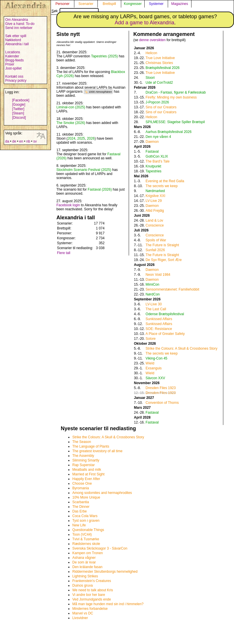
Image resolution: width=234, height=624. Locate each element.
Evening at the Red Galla (164, 181)
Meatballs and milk (86, 470)
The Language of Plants (90, 446)
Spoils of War (155, 240)
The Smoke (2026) (70, 123)
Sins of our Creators (160, 107)
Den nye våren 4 (158, 137)
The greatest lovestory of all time (97, 451)
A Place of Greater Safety (165, 334)
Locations (12, 52)
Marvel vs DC (82, 613)
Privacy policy (15, 81)
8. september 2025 (70, 166)
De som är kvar (84, 562)
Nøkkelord (13, 40)
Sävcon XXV (155, 378)
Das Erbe (79, 511)
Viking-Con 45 (156, 358)
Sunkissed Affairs (158, 319)
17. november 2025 (71, 83)
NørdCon (152, 294)
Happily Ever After (86, 479)
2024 (71, 138)
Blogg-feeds (14, 60)
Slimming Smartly (85, 460)
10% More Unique (86, 497)
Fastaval (152, 151)
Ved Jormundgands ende (91, 599)
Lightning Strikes (85, 576)
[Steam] (18, 113)
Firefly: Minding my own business (171, 97)
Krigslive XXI (155, 196)
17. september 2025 (71, 150)
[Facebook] (20, 100)
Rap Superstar (83, 465)
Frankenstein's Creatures (91, 581)
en (21, 141)
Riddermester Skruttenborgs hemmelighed (104, 572)
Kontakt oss (14, 76)
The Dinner (80, 507)
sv (35, 141)
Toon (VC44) (82, 534)
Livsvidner (80, 618)
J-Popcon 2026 (157, 102)
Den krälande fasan (87, 567)
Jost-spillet (13, 68)
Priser (9, 64)
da (7, 141)
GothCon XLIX (156, 156)
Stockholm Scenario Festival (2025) (83, 170)
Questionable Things (88, 530)
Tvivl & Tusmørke (85, 539)
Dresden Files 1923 (160, 388)
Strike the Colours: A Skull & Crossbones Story (181, 348)
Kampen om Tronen (87, 553)
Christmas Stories (159, 63)
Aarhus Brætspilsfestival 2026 (168, 132)
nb (28, 141)
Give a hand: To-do (19, 24)
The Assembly (83, 456)
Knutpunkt (153, 166)
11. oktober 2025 (69, 134)
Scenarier (85, 4)
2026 (91, 138)
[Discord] (19, 118)
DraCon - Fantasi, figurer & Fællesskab (175, 92)
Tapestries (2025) (104, 56)
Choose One (82, 483)
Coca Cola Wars (84, 516)
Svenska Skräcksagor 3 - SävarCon (99, 548)
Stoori (149, 78)
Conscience (154, 225)
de (14, 141)
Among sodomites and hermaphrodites (102, 493)
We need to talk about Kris (92, 590)
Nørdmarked (155, 191)
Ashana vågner (84, 558)
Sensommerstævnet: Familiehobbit (172, 289)
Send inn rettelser (18, 28)
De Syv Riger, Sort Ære (163, 260)
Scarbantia (80, 502)
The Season (81, 442)
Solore (150, 339)
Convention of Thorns (162, 403)
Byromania (80, 488)
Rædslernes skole (86, 544)
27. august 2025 (68, 201)
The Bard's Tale (157, 161)
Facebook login (68, 205)
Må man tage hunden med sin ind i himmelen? (107, 604)
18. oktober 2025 (69, 119)
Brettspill (109, 4)
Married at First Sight (88, 474)
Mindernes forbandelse (90, 609)
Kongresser (132, 4)
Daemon (152, 142)
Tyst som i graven (86, 521)
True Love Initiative (160, 58)
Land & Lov (154, 220)
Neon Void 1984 (157, 275)
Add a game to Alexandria (144, 22)
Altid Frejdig (154, 211)
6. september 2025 (70, 185)
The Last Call (155, 309)
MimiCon (152, 284)
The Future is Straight (162, 245)
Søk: (75, 11)
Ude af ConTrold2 (159, 83)
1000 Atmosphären (100, 91)
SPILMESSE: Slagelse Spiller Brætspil (175, 122)
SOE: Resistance (158, 329)
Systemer (156, 4)
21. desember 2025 (71, 52)
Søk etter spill (15, 36)
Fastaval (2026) (100, 189)
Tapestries (153, 171)
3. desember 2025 (70, 68)
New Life (79, 525)
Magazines (179, 4)
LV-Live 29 (153, 201)
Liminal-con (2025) (70, 107)
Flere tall (63, 253)
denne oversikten (152, 40)
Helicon (151, 53)
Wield (149, 363)
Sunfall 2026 (155, 250)
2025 (81, 138)
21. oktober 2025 (69, 103)
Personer (63, 4)
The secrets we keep (161, 186)
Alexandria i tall (17, 44)
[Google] (18, 105)
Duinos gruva (82, 585)
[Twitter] (18, 109)
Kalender (12, 56)
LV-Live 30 (153, 304)
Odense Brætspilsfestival (164, 314)
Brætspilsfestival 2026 (162, 68)
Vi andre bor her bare (88, 595)
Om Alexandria (16, 20)
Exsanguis (153, 368)
